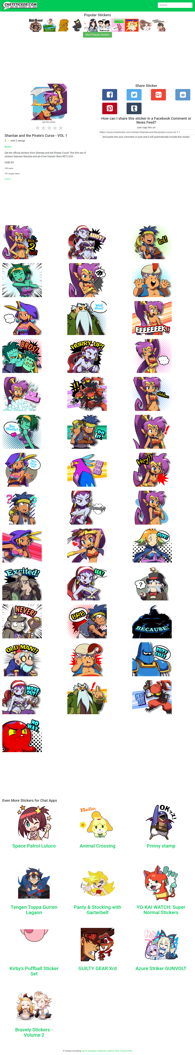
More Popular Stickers (98, 34)
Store (117, 1051)
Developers (92, 1051)
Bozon (8, 146)
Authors (110, 1051)
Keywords (102, 1051)
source (8, 179)
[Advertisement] (91, 62)
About (84, 1051)
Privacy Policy (126, 1051)
